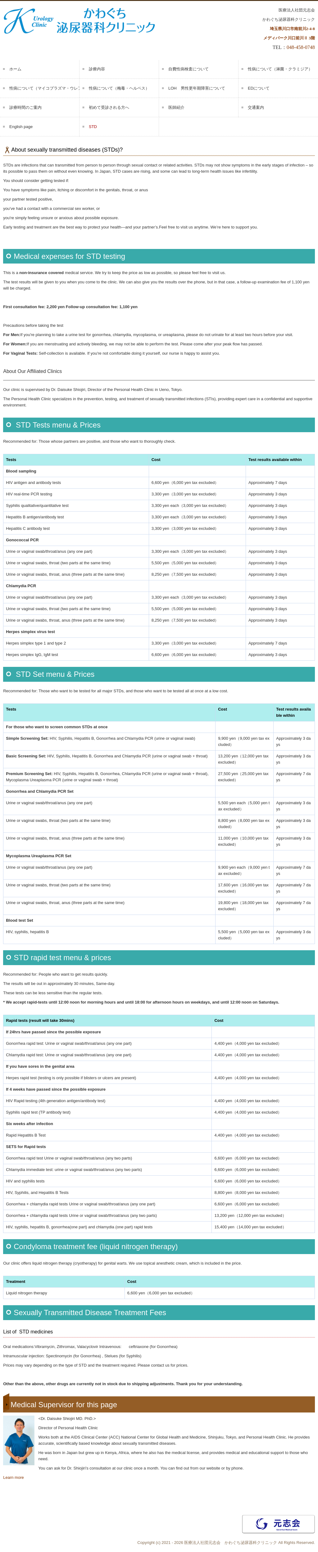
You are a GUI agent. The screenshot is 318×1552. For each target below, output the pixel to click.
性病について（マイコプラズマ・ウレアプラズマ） (44, 88)
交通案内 (256, 107)
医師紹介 (176, 107)
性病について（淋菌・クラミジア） (280, 69)
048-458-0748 (301, 47)
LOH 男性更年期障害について (196, 88)
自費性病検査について (188, 69)
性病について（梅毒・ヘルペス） (119, 88)
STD (93, 126)
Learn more (13, 1477)
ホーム (15, 69)
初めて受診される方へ (109, 107)
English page (21, 126)
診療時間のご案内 (25, 107)
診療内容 (97, 69)
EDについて (259, 88)
